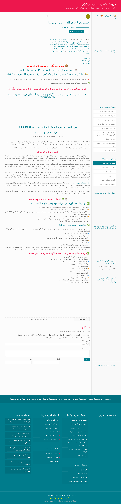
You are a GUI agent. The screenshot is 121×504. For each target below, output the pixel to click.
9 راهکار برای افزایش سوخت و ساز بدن (19, 456)
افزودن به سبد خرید (76, 31)
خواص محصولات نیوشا (51, 453)
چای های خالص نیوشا (108, 128)
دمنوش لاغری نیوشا (59, 46)
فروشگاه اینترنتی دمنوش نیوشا (75, 51)
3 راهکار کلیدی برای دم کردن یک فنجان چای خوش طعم (20, 449)
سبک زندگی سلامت (52, 457)
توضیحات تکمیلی (84, 61)
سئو (59, 498)
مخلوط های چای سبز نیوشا (106, 120)
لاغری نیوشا (61, 51)
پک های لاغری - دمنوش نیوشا (100, 8)
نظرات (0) (86, 63)
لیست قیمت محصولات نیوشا (78, 481)
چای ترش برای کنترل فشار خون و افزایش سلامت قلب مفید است (19, 427)
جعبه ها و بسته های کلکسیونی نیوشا (106, 144)
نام (30, 359)
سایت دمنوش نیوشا (74, 48)
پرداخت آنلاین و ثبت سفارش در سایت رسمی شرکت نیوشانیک (20, 435)
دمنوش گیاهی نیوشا (72, 46)
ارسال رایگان (82, 469)
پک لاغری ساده (110, 176)
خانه (114, 8)
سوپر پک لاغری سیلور (108, 167)
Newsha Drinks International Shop (64, 501)
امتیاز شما (86, 341)
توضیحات (87, 58)
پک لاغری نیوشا (54, 44)
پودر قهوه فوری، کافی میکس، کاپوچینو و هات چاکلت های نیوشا (105, 134)
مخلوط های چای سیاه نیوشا (106, 124)
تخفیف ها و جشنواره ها (80, 477)
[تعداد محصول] (86, 31)
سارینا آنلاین (53, 498)
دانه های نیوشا (110, 139)
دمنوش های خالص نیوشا (107, 111)
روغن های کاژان (110, 150)
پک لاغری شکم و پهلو (108, 180)
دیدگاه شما (86, 349)
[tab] (47, 58)
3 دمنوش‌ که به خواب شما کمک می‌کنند (20, 463)
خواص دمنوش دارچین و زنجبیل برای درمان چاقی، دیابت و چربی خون (19, 420)
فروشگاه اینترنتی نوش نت (81, 183)
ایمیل (58, 359)
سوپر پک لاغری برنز (109, 171)
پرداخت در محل (82, 473)
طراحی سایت (66, 498)
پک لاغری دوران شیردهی (107, 184)
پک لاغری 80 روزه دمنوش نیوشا (70, 44)
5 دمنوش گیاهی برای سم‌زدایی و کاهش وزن (20, 470)
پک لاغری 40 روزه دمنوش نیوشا (73, 41)
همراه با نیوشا (54, 461)
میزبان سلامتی (48, 501)
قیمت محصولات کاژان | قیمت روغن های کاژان (19, 442)
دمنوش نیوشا (85, 48)
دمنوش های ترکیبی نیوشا (107, 115)
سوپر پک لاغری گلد (109, 163)
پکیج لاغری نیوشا (84, 46)
